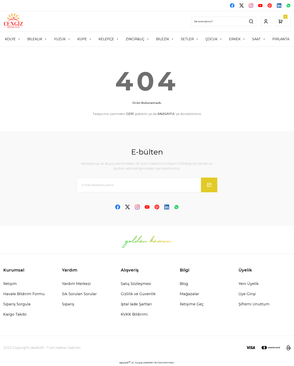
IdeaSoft (124, 363)
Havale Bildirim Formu (24, 294)
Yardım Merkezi (76, 284)
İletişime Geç (192, 304)
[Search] (224, 22)
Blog (184, 284)
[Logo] (13, 22)
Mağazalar (189, 294)
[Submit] (209, 185)
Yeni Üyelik (249, 284)
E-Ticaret (137, 363)
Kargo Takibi (15, 315)
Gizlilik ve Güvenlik (138, 294)
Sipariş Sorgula (17, 304)
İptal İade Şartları (136, 304)
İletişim (10, 284)
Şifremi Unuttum (254, 304)
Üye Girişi (247, 294)
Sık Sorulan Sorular (79, 294)
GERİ (130, 114)
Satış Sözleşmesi (136, 284)
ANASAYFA (165, 114)
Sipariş (68, 304)
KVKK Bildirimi (134, 315)
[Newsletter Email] (147, 185)
